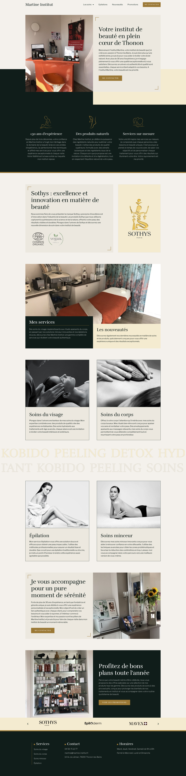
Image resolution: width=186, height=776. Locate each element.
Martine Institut (39, 4)
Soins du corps (117, 415)
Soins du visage (46, 415)
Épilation (39, 536)
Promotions (133, 4)
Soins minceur (117, 536)
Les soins (88, 4)
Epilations (103, 4)
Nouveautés (117, 4)
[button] (28, 724)
